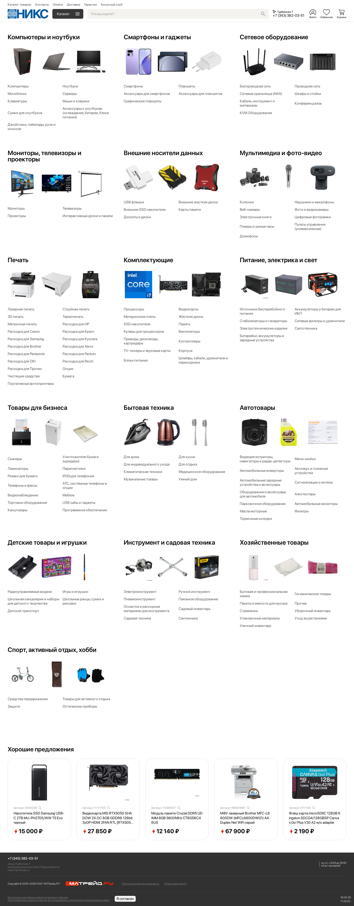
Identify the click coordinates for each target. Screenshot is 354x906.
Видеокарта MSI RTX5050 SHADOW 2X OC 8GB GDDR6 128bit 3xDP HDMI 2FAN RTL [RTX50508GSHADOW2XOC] (107, 818)
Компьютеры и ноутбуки (44, 37)
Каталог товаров (19, 4)
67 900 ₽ (235, 831)
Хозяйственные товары (274, 542)
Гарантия (90, 4)
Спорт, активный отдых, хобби (52, 650)
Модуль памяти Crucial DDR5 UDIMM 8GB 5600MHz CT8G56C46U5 (177, 818)
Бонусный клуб (112, 4)
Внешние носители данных (163, 153)
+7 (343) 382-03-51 (23, 858)
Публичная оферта (175, 883)
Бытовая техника (149, 407)
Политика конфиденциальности (140, 883)
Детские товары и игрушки (47, 542)
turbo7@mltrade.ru (19, 870)
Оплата (58, 4)
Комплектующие (148, 260)
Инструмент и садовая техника (169, 542)
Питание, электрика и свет (278, 260)
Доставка (73, 4)
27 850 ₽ (97, 831)
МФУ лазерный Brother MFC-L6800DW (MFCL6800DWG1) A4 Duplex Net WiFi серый (245, 818)
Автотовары (257, 407)
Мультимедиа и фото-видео (281, 153)
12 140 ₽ (165, 831)
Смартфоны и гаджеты (157, 37)
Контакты (42, 4)
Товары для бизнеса (37, 407)
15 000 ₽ (28, 831)
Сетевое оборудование (274, 37)
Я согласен (125, 899)
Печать (18, 260)
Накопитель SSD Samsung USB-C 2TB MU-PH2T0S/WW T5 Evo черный (39, 818)
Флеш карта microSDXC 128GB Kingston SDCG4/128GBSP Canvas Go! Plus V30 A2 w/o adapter (314, 818)
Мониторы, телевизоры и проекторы (44, 156)
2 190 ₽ (301, 831)
